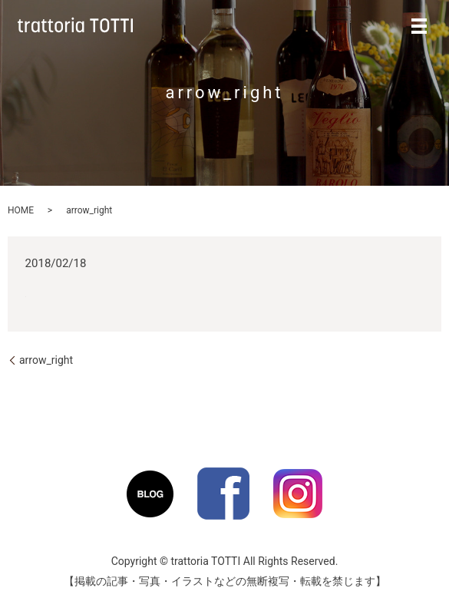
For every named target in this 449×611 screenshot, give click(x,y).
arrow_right (46, 360)
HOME (21, 210)
